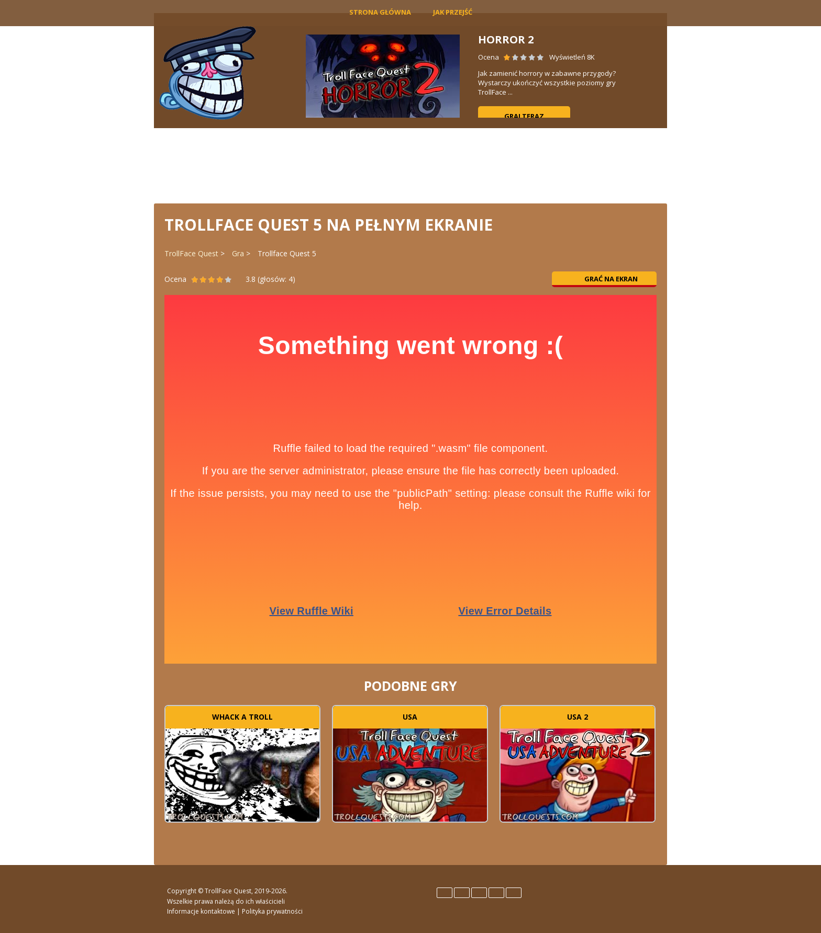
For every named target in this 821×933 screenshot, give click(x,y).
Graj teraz (524, 116)
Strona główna (380, 12)
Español (462, 893)
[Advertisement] (410, 164)
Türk (514, 893)
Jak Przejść (452, 12)
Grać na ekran (604, 278)
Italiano (479, 893)
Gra (238, 253)
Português (496, 893)
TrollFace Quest (191, 253)
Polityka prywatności (272, 911)
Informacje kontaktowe (201, 911)
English (444, 893)
